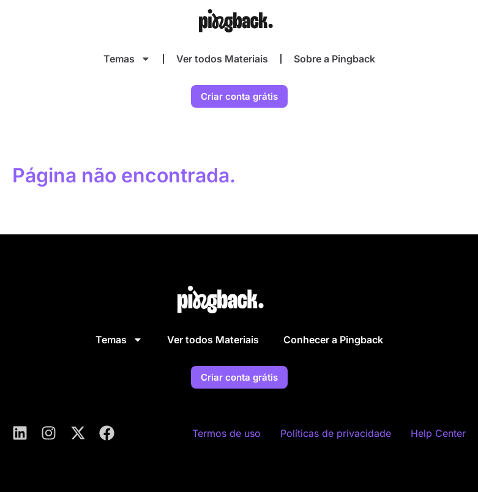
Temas (127, 59)
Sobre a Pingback (334, 59)
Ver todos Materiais (222, 59)
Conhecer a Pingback (333, 340)
